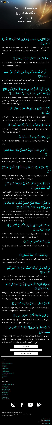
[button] (1, 2)
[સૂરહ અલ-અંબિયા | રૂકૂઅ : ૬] (26, 350)
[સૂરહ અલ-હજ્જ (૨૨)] (26, 353)
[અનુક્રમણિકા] (26, 346)
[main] (26, 14)
